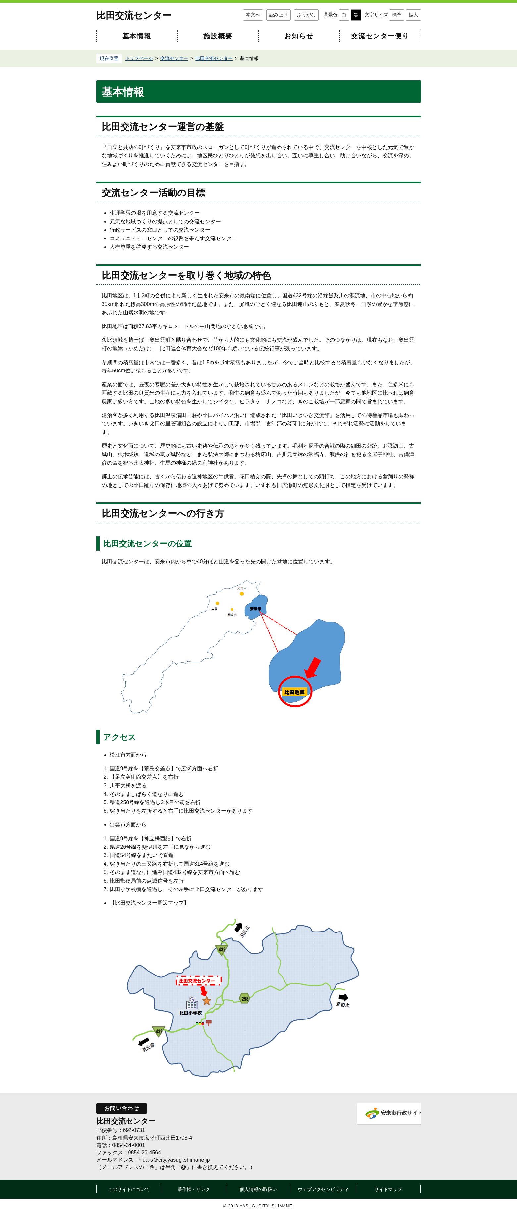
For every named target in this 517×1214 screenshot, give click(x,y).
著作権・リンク (194, 1189)
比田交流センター (134, 15)
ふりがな (306, 14)
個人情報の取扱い (258, 1189)
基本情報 (136, 36)
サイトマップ (388, 1189)
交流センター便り (380, 36)
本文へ (253, 14)
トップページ (139, 58)
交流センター (174, 58)
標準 (396, 14)
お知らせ (299, 36)
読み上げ (278, 14)
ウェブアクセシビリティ (323, 1189)
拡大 (413, 14)
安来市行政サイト (390, 1113)
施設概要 (218, 36)
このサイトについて (129, 1189)
